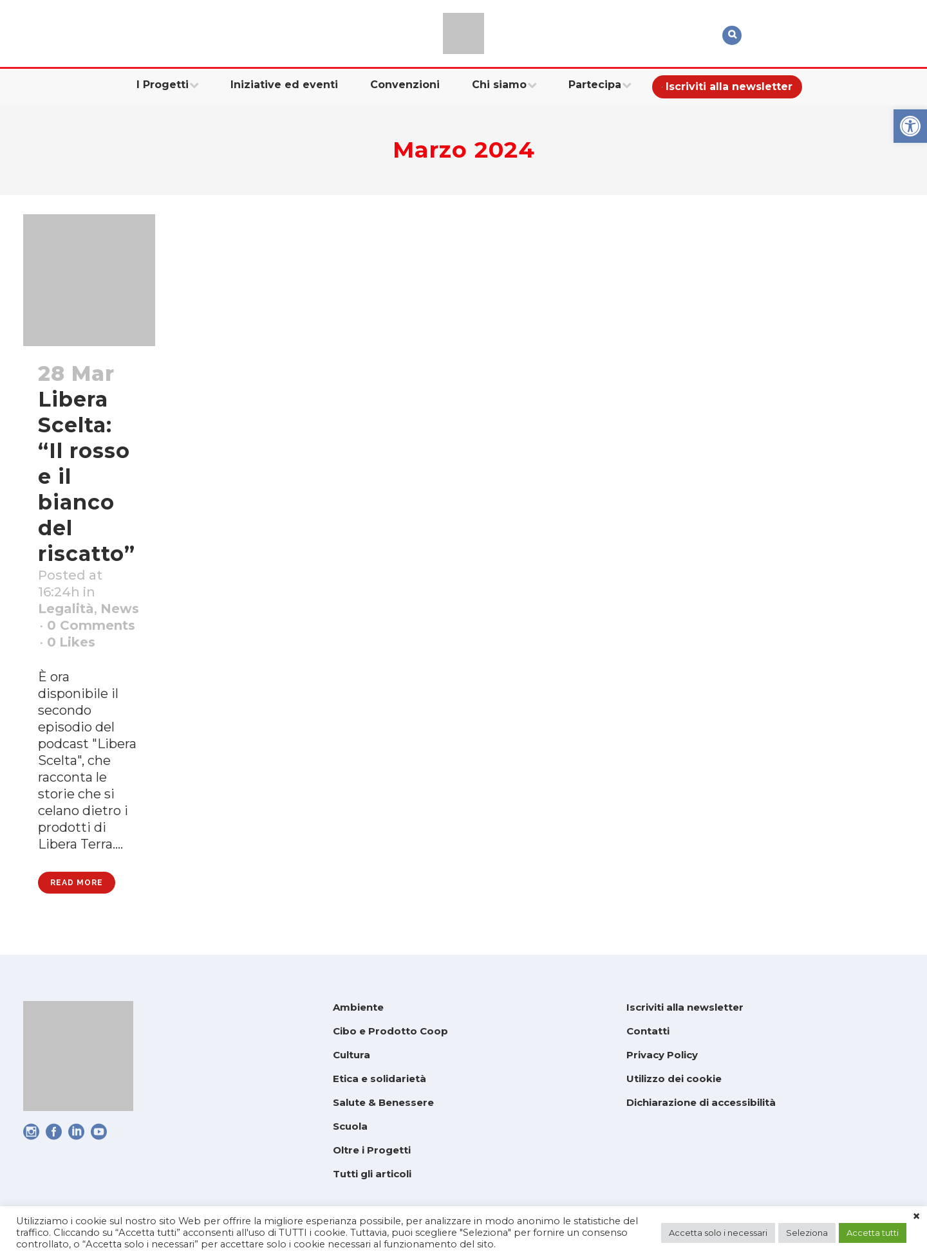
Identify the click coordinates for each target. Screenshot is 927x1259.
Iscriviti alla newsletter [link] (685, 1007)
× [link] (916, 1216)
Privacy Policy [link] (662, 1055)
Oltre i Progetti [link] (372, 1150)
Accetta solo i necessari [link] (718, 1232)
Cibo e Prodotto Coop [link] (390, 1031)
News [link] (119, 608)
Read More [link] (76, 882)
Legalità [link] (66, 608)
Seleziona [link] (807, 1232)
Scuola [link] (350, 1126)
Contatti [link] (648, 1031)
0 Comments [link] (91, 625)
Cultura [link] (351, 1055)
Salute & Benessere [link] (383, 1102)
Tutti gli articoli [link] (372, 1174)
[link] (910, 126)
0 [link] (71, 642)
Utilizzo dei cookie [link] (674, 1078)
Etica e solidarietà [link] (379, 1078)
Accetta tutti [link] (873, 1232)
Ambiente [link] (358, 1007)
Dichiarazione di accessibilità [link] (701, 1102)
